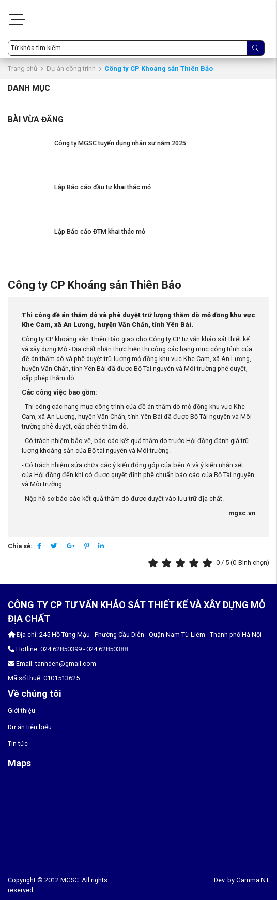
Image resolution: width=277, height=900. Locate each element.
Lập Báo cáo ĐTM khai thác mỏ (99, 231)
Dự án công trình (71, 68)
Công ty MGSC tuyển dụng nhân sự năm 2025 (120, 143)
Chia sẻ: (20, 546)
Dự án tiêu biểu (30, 727)
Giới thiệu (21, 710)
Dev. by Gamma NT (241, 880)
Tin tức (18, 743)
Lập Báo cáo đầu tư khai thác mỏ (102, 187)
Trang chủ (22, 68)
